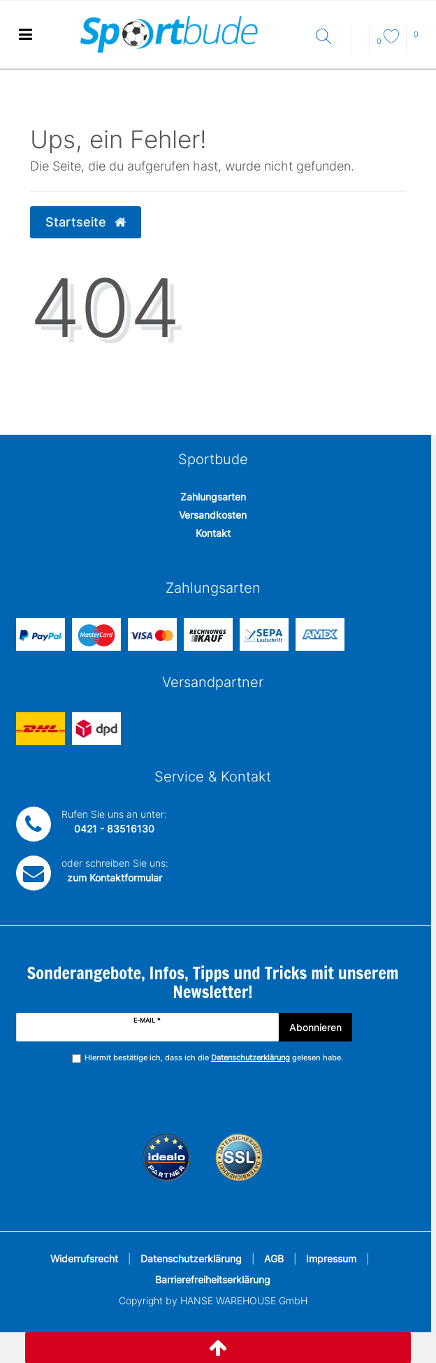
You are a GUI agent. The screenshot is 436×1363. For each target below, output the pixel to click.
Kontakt (213, 533)
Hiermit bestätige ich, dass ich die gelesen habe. (214, 1058)
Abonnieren (315, 1027)
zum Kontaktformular (114, 878)
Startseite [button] (85, 222)
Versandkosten (213, 515)
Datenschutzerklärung (191, 1258)
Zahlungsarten (213, 497)
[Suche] (330, 37)
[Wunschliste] (388, 41)
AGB (274, 1258)
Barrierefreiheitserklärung (212, 1279)
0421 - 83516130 (114, 829)
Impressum (331, 1258)
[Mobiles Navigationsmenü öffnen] (25, 34)
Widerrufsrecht (84, 1258)
